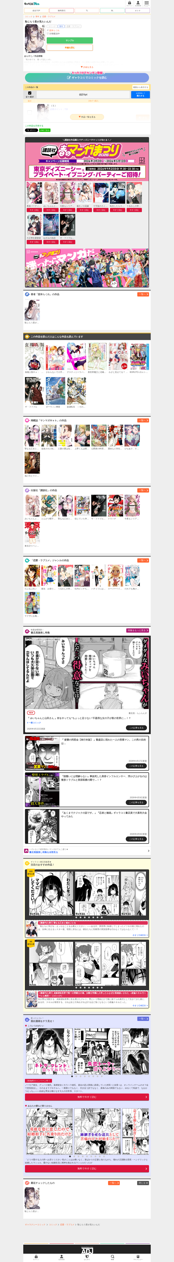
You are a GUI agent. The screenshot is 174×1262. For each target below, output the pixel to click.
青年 (37, 16)
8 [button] (102, 917)
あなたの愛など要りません (40, 1106)
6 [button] (93, 917)
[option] (50, 893)
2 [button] (76, 917)
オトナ (138, 11)
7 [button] (97, 917)
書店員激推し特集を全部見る (89, 851)
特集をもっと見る (137, 630)
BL (112, 11)
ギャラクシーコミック (35, 1224)
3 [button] (80, 917)
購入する (140, 94)
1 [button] (72, 917)
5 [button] (89, 917)
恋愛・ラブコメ (48, 16)
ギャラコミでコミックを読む (87, 76)
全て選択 (30, 97)
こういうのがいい (36, 1026)
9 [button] (104, 1156)
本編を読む (70, 47)
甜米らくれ (54, 30)
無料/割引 (62, 11)
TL (87, 11)
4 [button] (85, 917)
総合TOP (36, 11)
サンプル (70, 40)
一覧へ (142, 294)
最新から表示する (140, 87)
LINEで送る (45, 130)
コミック (28, 16)
